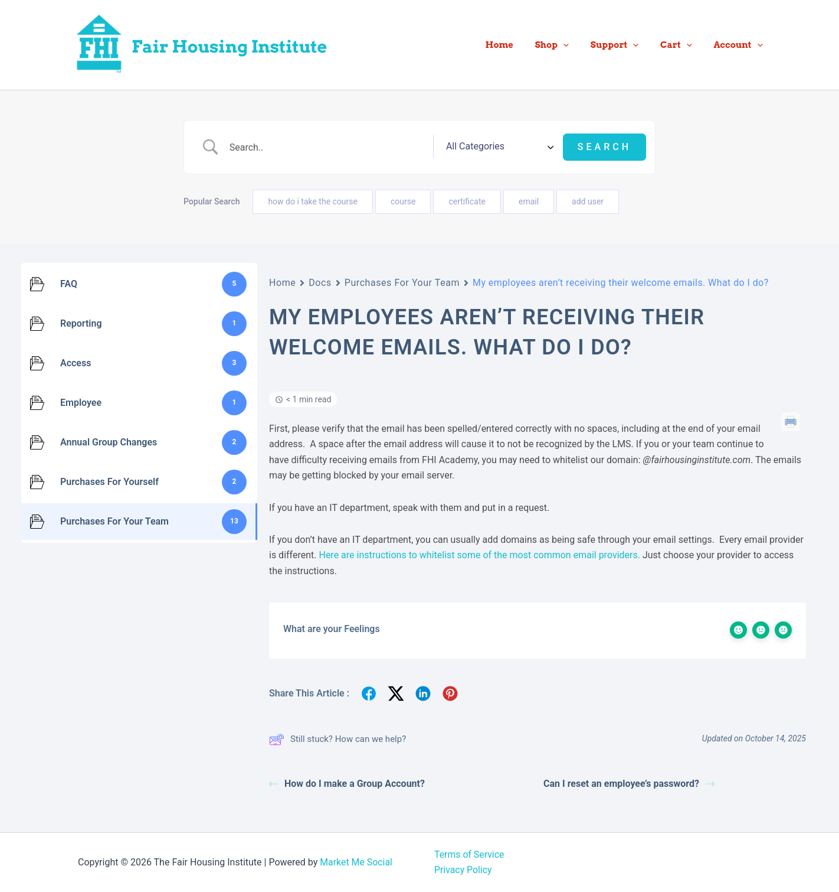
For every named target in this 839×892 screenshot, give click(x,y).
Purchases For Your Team (402, 282)
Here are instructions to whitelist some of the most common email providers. (478, 555)
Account (740, 45)
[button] (576, 45)
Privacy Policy (463, 869)
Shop (565, 45)
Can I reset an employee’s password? (629, 783)
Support (624, 45)
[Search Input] (342, 147)
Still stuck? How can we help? (337, 739)
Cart (682, 45)
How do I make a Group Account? (347, 783)
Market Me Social (356, 862)
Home (517, 45)
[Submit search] (604, 147)
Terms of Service (469, 854)
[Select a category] (513, 147)
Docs (320, 282)
